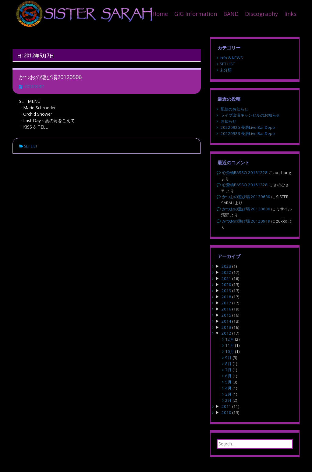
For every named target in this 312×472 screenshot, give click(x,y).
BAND (231, 13)
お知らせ (228, 121)
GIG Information (195, 13)
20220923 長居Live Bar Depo (248, 133)
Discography (261, 13)
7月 (228, 369)
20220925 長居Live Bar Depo (248, 127)
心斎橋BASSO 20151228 (245, 172)
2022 (226, 272)
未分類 (226, 70)
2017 (226, 303)
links (290, 13)
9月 (228, 357)
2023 (226, 266)
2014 (226, 321)
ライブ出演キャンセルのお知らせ (250, 115)
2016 (226, 309)
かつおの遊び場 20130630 (246, 196)
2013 (226, 327)
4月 (228, 388)
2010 (226, 412)
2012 (226, 333)
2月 (228, 400)
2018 (226, 297)
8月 (228, 363)
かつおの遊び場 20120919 (246, 221)
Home (160, 13)
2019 (226, 290)
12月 (229, 339)
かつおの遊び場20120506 (50, 77)
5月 (228, 382)
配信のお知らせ (234, 109)
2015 (226, 315)
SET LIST (30, 146)
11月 (229, 345)
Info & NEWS (231, 57)
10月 (229, 351)
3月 (228, 394)
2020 (226, 284)
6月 (228, 376)
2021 (226, 278)
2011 (226, 406)
